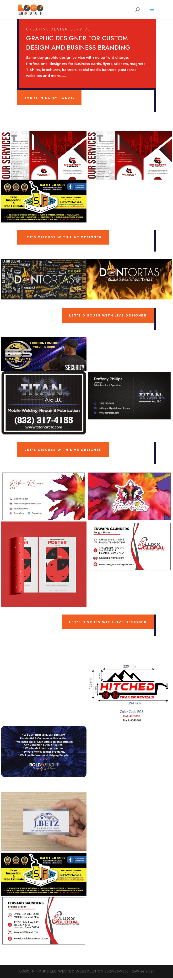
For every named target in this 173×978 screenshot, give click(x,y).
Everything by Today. (49, 98)
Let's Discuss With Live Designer (63, 237)
